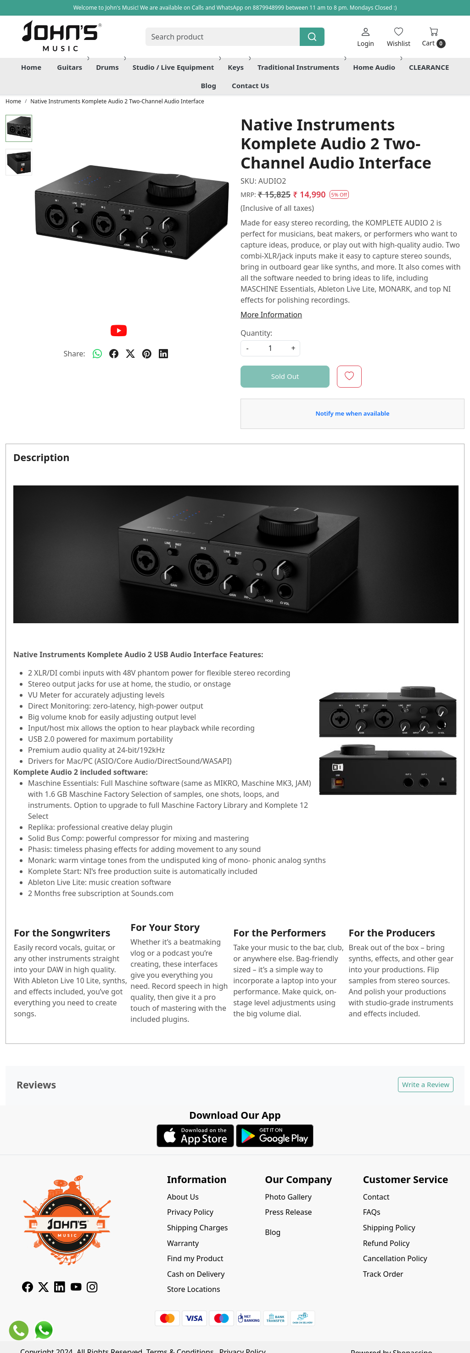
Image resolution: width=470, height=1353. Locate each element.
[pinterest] (147, 353)
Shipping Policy (389, 1228)
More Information (271, 315)
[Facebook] (27, 1288)
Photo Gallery (288, 1197)
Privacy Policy (190, 1212)
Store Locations (193, 1289)
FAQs (371, 1212)
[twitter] (130, 353)
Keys (238, 67)
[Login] (366, 37)
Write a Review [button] (425, 1084)
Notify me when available (352, 413)
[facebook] (114, 353)
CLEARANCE (429, 67)
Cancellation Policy (395, 1258)
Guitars (72, 67)
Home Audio (377, 67)
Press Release (288, 1212)
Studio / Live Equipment (176, 67)
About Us (183, 1197)
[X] (43, 1288)
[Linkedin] (59, 1288)
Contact (376, 1197)
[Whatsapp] (97, 353)
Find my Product (195, 1258)
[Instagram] (92, 1288)
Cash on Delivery (195, 1274)
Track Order (383, 1274)
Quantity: (256, 333)
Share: (74, 354)
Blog (208, 85)
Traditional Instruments (301, 67)
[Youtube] (76, 1288)
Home (31, 67)
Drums (110, 67)
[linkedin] (163, 353)
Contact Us (250, 85)
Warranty (183, 1243)
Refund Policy (386, 1243)
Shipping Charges (197, 1228)
